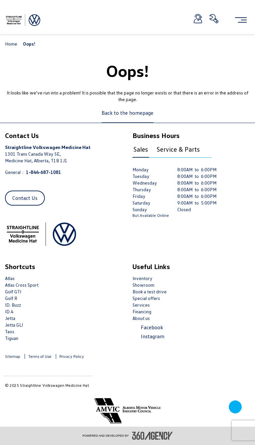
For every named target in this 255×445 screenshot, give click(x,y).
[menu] (241, 20)
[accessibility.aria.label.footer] (152, 436)
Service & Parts (178, 149)
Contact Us (25, 198)
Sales (140, 149)
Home (11, 44)
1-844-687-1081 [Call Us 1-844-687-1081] (43, 172)
